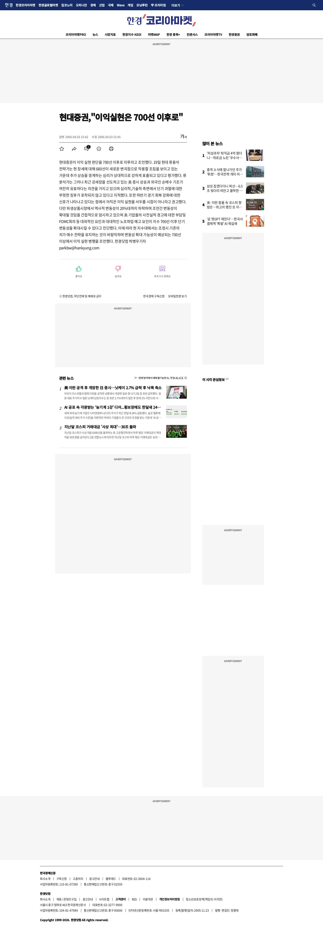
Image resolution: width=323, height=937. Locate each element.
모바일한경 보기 (177, 296)
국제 (111, 5)
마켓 (154, 34)
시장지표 (110, 34)
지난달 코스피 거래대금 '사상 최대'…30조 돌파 (100, 426)
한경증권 (234, 34)
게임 (130, 5)
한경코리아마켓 (25, 5)
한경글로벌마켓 (48, 5)
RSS (134, 899)
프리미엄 (160, 5)
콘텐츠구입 (69, 899)
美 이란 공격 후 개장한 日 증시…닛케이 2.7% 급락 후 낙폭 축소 (113, 387)
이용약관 (148, 899)
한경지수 (131, 34)
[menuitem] (62, 149)
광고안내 (94, 879)
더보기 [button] (175, 5)
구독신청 (61, 879)
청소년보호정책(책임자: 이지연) (204, 899)
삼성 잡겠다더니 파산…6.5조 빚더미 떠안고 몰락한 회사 (225, 190)
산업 (102, 5)
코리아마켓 (76, 34)
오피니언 (81, 5)
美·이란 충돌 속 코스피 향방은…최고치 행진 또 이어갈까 (224, 207)
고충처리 (78, 879)
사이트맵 (104, 899)
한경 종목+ (173, 34)
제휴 (59, 899)
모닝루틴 (141, 5)
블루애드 (111, 879)
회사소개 (45, 879)
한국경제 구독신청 (153, 296)
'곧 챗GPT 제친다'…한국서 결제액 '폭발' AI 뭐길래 (225, 221)
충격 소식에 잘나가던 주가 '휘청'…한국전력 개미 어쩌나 (225, 174)
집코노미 (66, 5)
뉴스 (95, 34)
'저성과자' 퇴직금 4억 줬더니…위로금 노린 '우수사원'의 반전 (224, 158)
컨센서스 (192, 34)
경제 (93, 5)
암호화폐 (251, 34)
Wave (120, 5)
